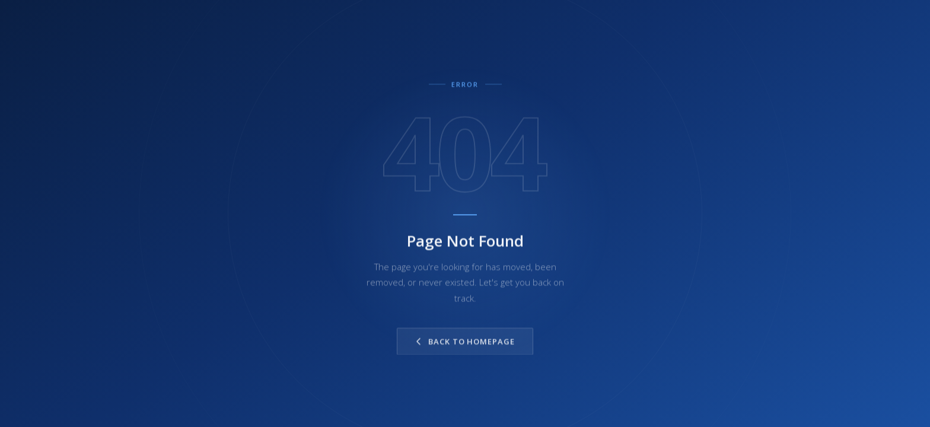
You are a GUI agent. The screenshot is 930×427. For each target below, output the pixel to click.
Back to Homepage (465, 343)
